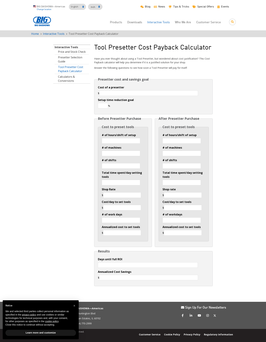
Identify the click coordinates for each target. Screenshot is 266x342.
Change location (44, 9)
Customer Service (208, 22)
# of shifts (109, 160)
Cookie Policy (172, 334)
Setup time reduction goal (116, 100)
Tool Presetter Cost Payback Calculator (70, 69)
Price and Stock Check (72, 52)
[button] (74, 305)
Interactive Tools (53, 34)
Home (35, 34)
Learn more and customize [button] (41, 332)
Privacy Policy (192, 334)
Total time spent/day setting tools (122, 175)
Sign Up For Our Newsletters (203, 307)
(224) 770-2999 (83, 323)
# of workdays (172, 214)
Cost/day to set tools (116, 202)
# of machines (111, 147)
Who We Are (183, 22)
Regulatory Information (218, 334)
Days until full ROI (110, 259)
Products (116, 22)
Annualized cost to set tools (121, 227)
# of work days (112, 214)
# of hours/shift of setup (119, 135)
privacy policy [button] (29, 314)
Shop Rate (109, 189)
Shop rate (169, 189)
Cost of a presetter (111, 87)
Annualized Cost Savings (114, 272)
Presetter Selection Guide (70, 59)
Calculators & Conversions (66, 79)
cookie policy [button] (51, 321)
